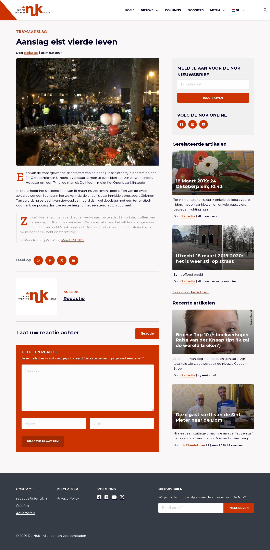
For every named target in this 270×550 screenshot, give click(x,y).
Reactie (147, 333)
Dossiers (196, 10)
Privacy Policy (68, 498)
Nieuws (147, 10)
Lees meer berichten (190, 292)
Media (215, 10)
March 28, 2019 (72, 240)
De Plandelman (193, 445)
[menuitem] (129, 10)
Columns (173, 10)
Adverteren (25, 513)
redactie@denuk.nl (32, 498)
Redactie (31, 53)
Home (129, 10)
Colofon (22, 506)
